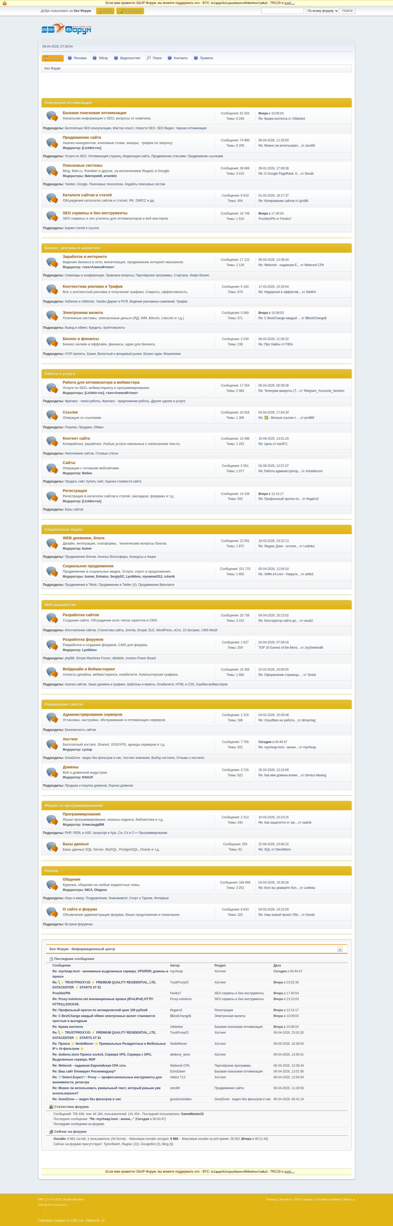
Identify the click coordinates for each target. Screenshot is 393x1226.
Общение (72, 879)
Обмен (98, 427)
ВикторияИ (93, 176)
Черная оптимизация (191, 128)
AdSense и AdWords (79, 301)
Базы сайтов (74, 509)
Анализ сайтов (75, 684)
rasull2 (308, 621)
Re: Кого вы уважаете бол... (278, 888)
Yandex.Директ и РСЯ (112, 301)
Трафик (181, 301)
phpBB (69, 658)
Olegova (100, 890)
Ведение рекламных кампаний (152, 301)
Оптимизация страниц (104, 156)
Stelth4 (311, 292)
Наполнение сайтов (79, 453)
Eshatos (102, 576)
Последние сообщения (71, 959)
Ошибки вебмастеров (212, 684)
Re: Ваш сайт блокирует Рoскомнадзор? (84, 1071)
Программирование (82, 814)
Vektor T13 (177, 1077)
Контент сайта (76, 438)
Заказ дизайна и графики (106, 684)
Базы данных (76, 844)
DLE (151, 630)
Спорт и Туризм (140, 898)
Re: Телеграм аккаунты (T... (278, 391)
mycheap (309, 747)
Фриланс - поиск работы (82, 401)
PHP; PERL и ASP (78, 833)
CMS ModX (209, 630)
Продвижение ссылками (205, 156)
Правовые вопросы (120, 275)
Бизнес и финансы (81, 339)
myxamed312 (152, 576)
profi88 (309, 418)
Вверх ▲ (349, 1199)
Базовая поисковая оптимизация (95, 113)
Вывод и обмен (76, 327)
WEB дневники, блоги (84, 538)
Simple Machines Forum (93, 658)
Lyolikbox (133, 576)
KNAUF (87, 777)
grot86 (303, 201)
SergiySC (117, 576)
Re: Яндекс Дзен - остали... (278, 546)
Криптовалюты (114, 327)
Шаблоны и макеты (141, 684)
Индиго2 (312, 499)
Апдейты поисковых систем (144, 184)
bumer (87, 548)
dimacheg (309, 720)
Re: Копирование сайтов (276, 201)
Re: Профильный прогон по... (280, 499)
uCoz (177, 630)
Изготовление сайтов (80, 630)
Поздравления (96, 898)
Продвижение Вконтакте (156, 585)
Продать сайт (74, 481)
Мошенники (172, 354)
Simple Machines (74, 1199)
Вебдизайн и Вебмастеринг (89, 669)
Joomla (130, 630)
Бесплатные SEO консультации (88, 128)
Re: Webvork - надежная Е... (279, 265)
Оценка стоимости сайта (123, 481)
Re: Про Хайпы (269, 344)
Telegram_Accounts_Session (323, 391)
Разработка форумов (83, 639)
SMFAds (43, 1204)
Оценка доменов (120, 785)
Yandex (70, 184)
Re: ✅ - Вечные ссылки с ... (279, 418)
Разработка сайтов (81, 615)
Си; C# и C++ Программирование (142, 833)
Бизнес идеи (152, 354)
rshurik (169, 576)
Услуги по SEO (75, 156)
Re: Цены (265, 444)
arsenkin (110, 176)
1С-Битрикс (191, 630)
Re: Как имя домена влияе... (279, 775)
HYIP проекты (75, 354)
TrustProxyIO (179, 982)
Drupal (141, 630)
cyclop (87, 749)
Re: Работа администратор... (279, 471)
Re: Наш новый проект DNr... (279, 915)
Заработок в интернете (85, 256)
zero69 (310, 145)
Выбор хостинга (163, 758)
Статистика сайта (111, 630)
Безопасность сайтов (80, 730)
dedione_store (180, 1054)
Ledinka (309, 546)
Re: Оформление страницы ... (280, 675)
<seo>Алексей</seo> (98, 267)
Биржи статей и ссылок (82, 228)
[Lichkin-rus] (91, 148)
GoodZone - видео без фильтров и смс (93, 758)
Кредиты (95, 327)
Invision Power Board (141, 658)
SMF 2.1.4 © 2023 (49, 1199)
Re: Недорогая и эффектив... (279, 292)
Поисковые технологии (106, 184)
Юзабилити (165, 684)
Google (82, 184)
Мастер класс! (123, 128)
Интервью (161, 898)
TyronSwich (112, 1144)
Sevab (309, 173)
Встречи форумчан (79, 924)
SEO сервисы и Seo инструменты (95, 213)
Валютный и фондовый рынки (120, 354)
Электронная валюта (83, 312)
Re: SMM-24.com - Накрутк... (279, 574)
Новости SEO (145, 128)
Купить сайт (94, 481)
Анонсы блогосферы (113, 557)
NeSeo (87, 473)
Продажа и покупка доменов (86, 785)
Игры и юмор (74, 898)
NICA (89, 890)
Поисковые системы (83, 165)
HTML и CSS (185, 684)
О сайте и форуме (80, 909)
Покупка (71, 427)
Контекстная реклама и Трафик (93, 286)
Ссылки (70, 412)
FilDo (289, 344)
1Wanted (298, 118)
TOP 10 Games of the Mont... (279, 647)
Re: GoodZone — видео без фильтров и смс (87, 1099)
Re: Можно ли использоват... (279, 145)
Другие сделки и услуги (168, 401)
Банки (91, 354)
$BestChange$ (316, 318)
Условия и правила (328, 1199)
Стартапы (181, 275)
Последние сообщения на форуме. (79, 1124)
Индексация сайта (136, 156)
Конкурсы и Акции (143, 557)
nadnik (306, 822)
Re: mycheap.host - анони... (278, 747)
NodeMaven (178, 1044)
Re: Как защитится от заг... (277, 822)
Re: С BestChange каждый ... (279, 318)
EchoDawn (177, 1071)
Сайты (69, 463)
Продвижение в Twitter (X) (118, 585)
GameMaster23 (192, 1114)
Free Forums (60, 1204)
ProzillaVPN (266, 219)
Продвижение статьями (168, 156)
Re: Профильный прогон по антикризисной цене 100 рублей (100, 1010)
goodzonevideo (180, 1099)
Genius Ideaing (315, 775)
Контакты (286, 1199)
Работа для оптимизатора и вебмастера (101, 382)
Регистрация (75, 491)
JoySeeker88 (314, 647)
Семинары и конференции (84, 275)
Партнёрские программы (154, 275)
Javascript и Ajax (105, 833)
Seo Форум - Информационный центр (82, 949)
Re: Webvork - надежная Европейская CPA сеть (89, 1065)
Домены (71, 767)
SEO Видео (165, 128)
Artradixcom (314, 471)
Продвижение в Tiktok (81, 585)
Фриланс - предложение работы (125, 401)
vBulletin (118, 658)
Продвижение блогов (80, 557)
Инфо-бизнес (200, 275)
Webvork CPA (314, 265)
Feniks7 (285, 219)
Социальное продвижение (88, 566)
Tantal (311, 675)
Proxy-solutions (181, 999)
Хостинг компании (136, 758)
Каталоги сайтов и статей (87, 195)
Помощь (271, 1199)
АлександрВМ (93, 824)
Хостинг (70, 739)
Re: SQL (264, 849)
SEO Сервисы (303, 1199)
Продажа (85, 427)
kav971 (282, 444)
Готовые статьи (107, 453)
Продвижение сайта (82, 137)
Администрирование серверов (92, 714)
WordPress (164, 630)
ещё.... (289, 3)
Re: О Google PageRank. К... (279, 173)
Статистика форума (69, 1107)
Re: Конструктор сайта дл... (278, 621)
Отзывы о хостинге (190, 758)
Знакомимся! (118, 898)
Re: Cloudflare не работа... (277, 720)
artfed (309, 574)
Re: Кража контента (273, 118)
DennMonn (283, 849)
